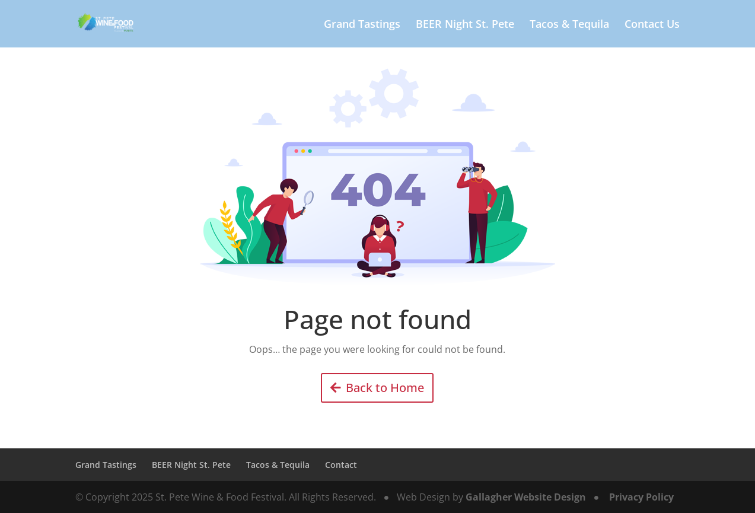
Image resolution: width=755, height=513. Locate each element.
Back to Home (385, 388)
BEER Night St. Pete (465, 25)
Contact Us (652, 25)
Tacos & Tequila (569, 25)
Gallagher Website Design (526, 497)
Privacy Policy (641, 497)
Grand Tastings (362, 25)
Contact (341, 464)
